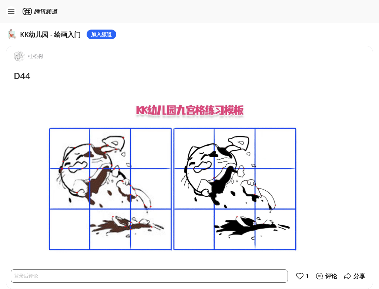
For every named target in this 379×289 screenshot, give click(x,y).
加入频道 (101, 34)
